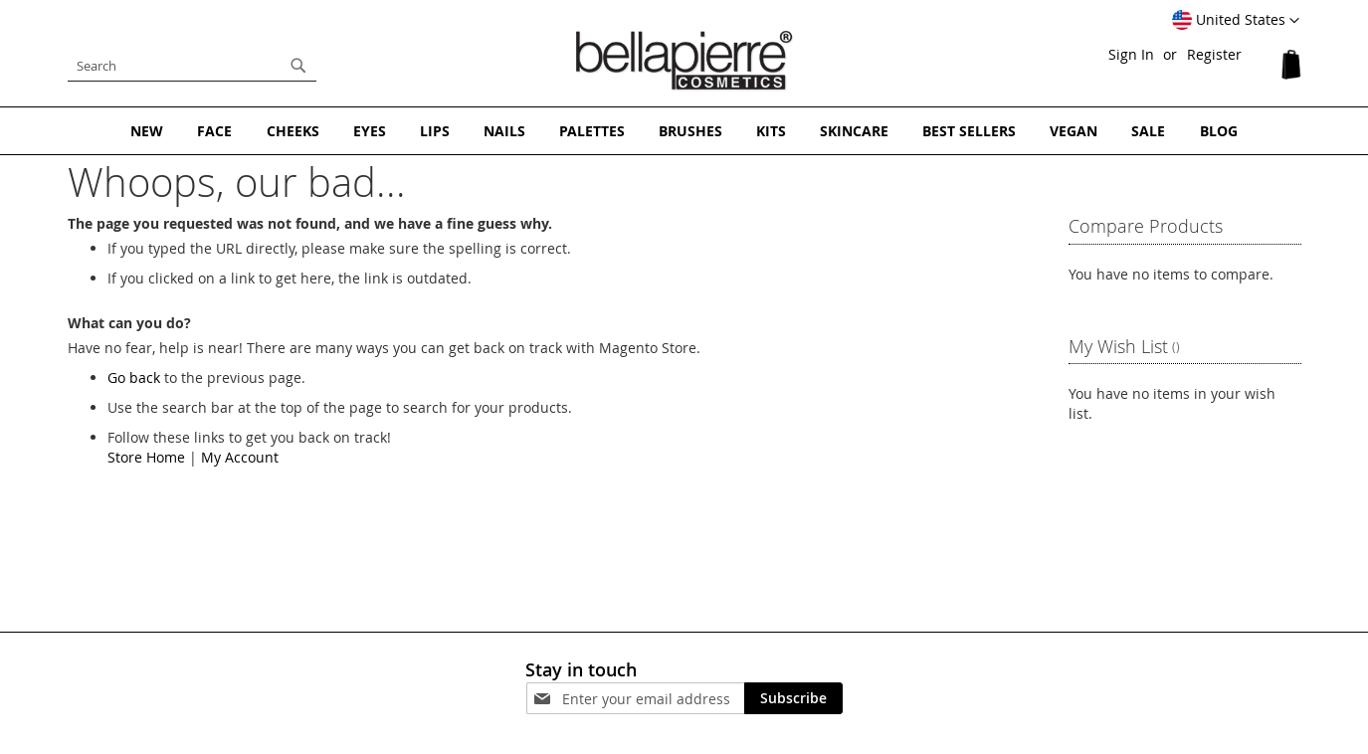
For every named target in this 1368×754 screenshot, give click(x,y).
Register (1214, 54)
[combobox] (192, 66)
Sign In (1131, 54)
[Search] (298, 66)
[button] (1235, 21)
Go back (133, 377)
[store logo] (684, 61)
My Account (240, 457)
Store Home (146, 457)
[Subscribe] (793, 698)
